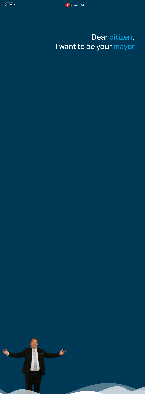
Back (8, 4)
